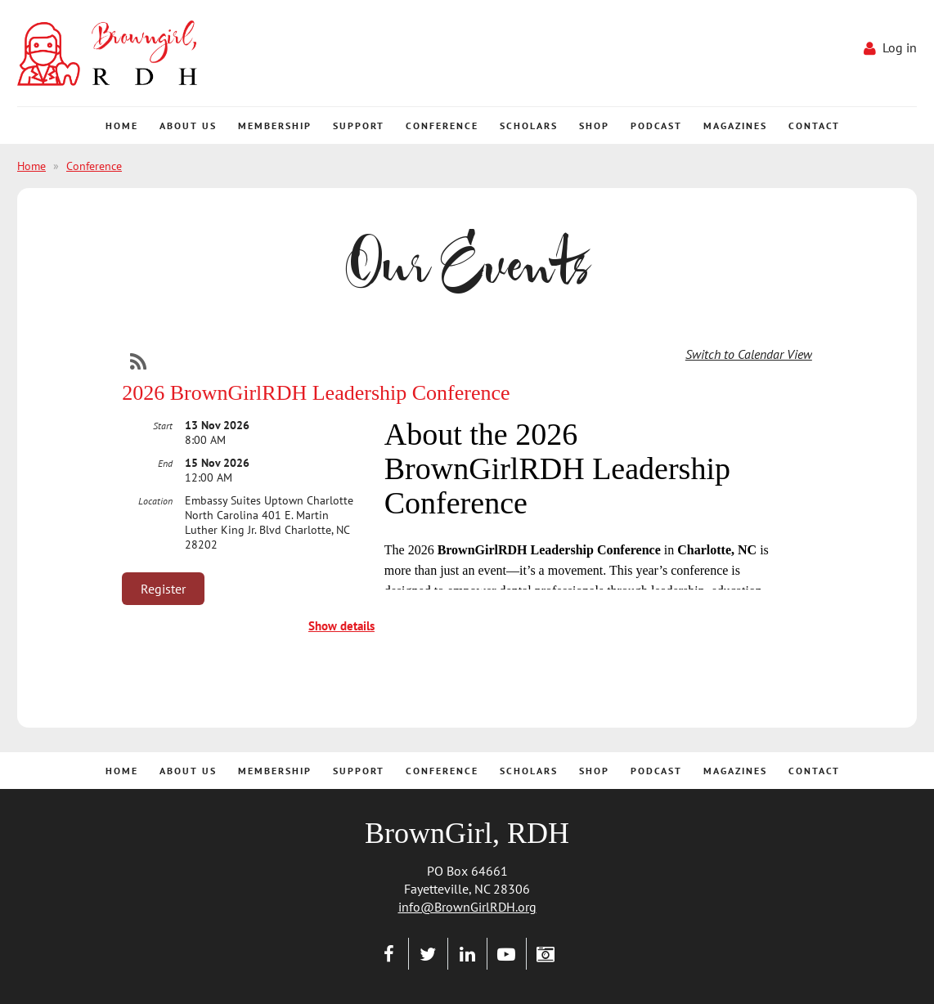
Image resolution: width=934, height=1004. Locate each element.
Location (155, 501)
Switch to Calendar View (748, 354)
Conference (94, 166)
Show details (341, 626)
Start (163, 425)
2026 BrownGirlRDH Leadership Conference (316, 393)
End (165, 463)
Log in (899, 47)
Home (31, 166)
